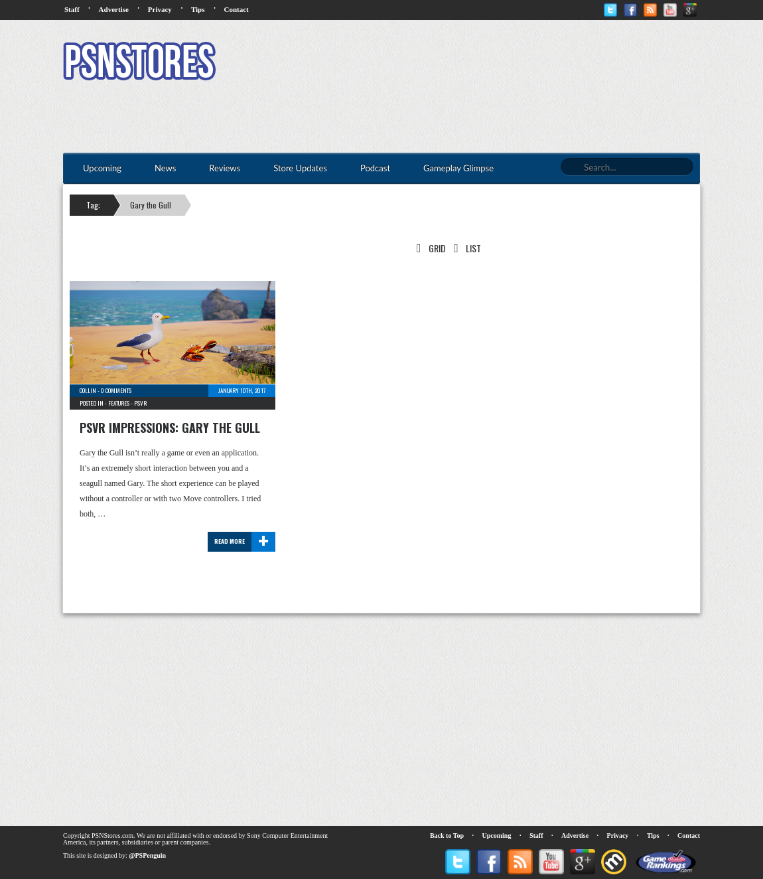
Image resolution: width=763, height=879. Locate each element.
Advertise (114, 9)
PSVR (140, 403)
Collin (88, 390)
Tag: (93, 204)
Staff (72, 9)
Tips (198, 9)
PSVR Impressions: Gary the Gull (170, 427)
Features (118, 403)
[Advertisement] (458, 63)
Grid (428, 248)
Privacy (160, 9)
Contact (236, 9)
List (465, 248)
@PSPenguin (147, 855)
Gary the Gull (150, 204)
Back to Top (447, 835)
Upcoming (497, 835)
